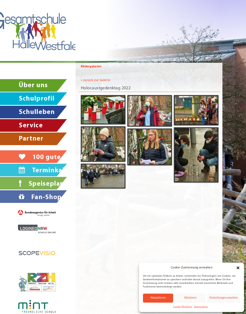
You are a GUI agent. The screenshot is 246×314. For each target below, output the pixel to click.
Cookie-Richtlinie (182, 307)
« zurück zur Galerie (95, 78)
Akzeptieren (158, 297)
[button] (238, 268)
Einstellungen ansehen (223, 297)
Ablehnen (190, 297)
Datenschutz (201, 307)
